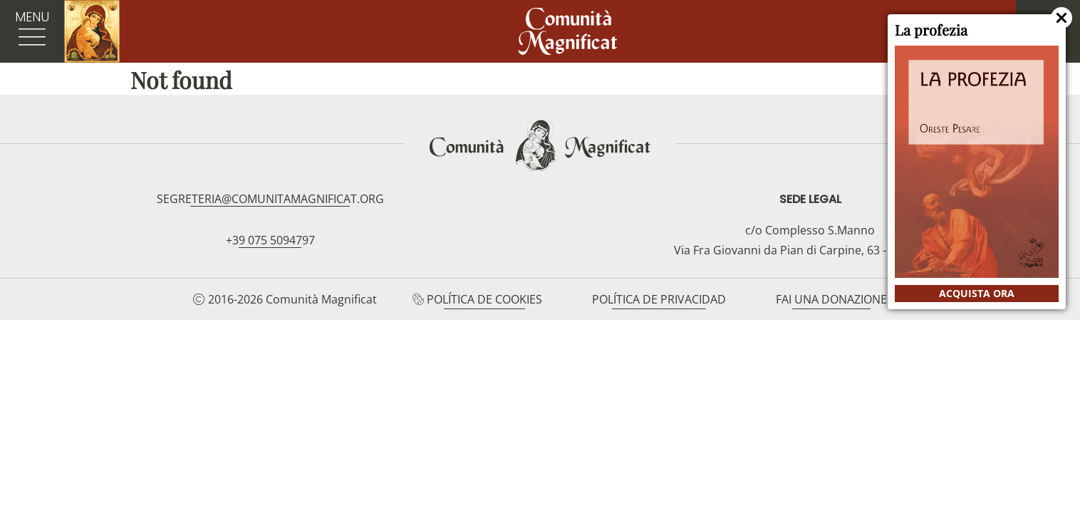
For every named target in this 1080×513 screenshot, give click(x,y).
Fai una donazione (831, 299)
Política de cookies (484, 299)
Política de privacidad (659, 299)
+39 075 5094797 (270, 240)
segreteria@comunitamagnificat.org (270, 199)
